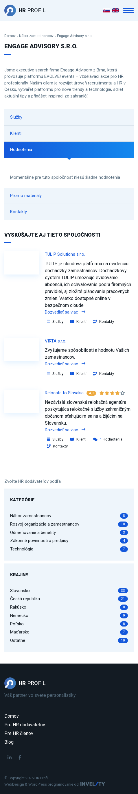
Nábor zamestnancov (36, 36)
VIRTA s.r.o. (55, 341)
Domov (10, 36)
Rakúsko (69, 607)
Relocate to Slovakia (64, 392)
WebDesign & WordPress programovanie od (41, 784)
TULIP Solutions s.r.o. (65, 254)
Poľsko (69, 624)
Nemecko (69, 615)
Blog (9, 742)
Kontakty (18, 211)
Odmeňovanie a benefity (69, 532)
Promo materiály (26, 195)
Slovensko (69, 591)
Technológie (69, 549)
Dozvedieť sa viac (65, 312)
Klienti (15, 133)
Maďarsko (69, 632)
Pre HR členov (18, 733)
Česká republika (69, 599)
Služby (16, 117)
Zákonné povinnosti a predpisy (69, 541)
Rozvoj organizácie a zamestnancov (69, 524)
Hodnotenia (21, 149)
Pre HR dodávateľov (24, 724)
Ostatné (69, 640)
